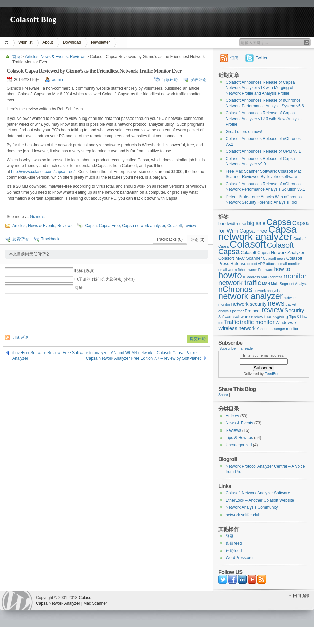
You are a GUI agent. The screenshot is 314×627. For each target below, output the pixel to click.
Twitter (261, 58)
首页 (7, 42)
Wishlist (25, 42)
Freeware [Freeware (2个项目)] (265, 270)
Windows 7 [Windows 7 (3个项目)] (285, 322)
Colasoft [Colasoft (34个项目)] (248, 244)
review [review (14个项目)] (272, 309)
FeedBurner (274, 374)
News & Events (54, 56)
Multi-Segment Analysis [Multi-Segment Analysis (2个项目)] (289, 284)
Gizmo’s (37, 216)
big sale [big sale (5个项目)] (256, 223)
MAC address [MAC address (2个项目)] (272, 277)
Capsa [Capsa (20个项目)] (278, 222)
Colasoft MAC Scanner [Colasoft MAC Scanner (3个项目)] (240, 258)
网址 (78, 287)
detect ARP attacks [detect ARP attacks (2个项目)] (262, 264)
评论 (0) (197, 239)
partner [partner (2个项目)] (238, 311)
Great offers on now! (244, 131)
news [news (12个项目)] (276, 303)
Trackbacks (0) (169, 239)
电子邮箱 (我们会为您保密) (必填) (104, 279)
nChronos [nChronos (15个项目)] (235, 289)
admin (57, 79)
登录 (230, 536)
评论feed (234, 550)
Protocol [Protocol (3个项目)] (252, 310)
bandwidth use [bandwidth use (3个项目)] (232, 223)
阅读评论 (170, 79)
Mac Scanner (95, 603)
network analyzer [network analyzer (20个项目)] (250, 296)
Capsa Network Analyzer (58, 603)
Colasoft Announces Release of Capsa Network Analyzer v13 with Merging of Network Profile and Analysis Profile (260, 88)
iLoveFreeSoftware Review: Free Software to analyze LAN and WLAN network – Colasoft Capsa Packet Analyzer (105, 353)
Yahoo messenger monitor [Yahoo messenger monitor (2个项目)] (277, 329)
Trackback (50, 239)
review (190, 225)
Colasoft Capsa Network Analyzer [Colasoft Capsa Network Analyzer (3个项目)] (272, 252)
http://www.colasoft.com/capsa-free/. (43, 171)
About (47, 42)
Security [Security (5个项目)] (294, 310)
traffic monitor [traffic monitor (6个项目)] (257, 322)
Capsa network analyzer (143, 225)
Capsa (91, 225)
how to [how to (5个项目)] (282, 269)
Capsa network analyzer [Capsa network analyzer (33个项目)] (257, 233)
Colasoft (174, 225)
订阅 (234, 58)
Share (223, 395)
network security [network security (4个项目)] (249, 304)
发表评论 (198, 79)
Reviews (77, 56)
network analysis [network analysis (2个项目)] (266, 291)
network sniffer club (243, 515)
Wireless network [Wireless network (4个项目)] (237, 328)
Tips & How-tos (239, 437)
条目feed (234, 543)
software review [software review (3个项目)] (248, 316)
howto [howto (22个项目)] (230, 275)
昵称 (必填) (84, 270)
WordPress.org (239, 557)
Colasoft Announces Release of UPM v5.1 (263, 151)
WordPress (17, 600)
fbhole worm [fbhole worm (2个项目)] (247, 270)
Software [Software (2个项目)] (225, 317)
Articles (31, 56)
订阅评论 (20, 337)
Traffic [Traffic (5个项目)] (231, 322)
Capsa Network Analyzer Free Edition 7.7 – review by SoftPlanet (143, 358)
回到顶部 (301, 595)
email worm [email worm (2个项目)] (227, 270)
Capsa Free (109, 225)
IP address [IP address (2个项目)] (251, 277)
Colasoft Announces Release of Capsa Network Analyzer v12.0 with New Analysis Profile (263, 119)
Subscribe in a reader (236, 348)
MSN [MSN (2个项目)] (266, 284)
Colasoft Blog (33, 19)
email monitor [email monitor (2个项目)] (289, 264)
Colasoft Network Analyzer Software (258, 493)
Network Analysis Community (252, 507)
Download (72, 42)
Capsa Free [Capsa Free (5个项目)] (253, 231)
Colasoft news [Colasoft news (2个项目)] (274, 258)
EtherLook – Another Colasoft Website (260, 500)
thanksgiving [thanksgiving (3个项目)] (276, 316)
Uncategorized (239, 445)
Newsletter (100, 42)
